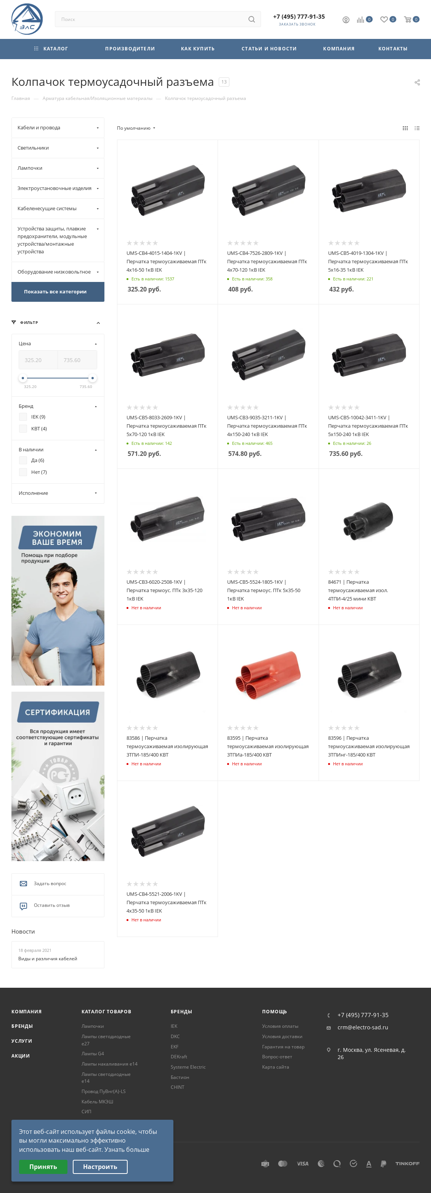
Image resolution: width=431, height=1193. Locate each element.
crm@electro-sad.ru (363, 1027)
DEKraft (179, 1056)
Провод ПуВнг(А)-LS (104, 1091)
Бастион (180, 1077)
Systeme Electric (188, 1067)
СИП (86, 1111)
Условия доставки (282, 1036)
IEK (174, 1026)
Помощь (274, 1011)
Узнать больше (126, 1149)
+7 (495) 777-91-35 (299, 16)
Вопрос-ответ (277, 1056)
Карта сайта (275, 1067)
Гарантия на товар (283, 1046)
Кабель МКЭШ (97, 1101)
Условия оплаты (280, 1026)
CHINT (177, 1087)
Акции (20, 1056)
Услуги (21, 1041)
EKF (174, 1046)
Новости (23, 931)
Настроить (100, 1166)
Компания (26, 1011)
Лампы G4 (93, 1053)
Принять (43, 1166)
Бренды (22, 1026)
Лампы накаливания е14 (110, 1064)
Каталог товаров (106, 1011)
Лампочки (93, 1026)
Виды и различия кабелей (47, 958)
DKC (175, 1036)
